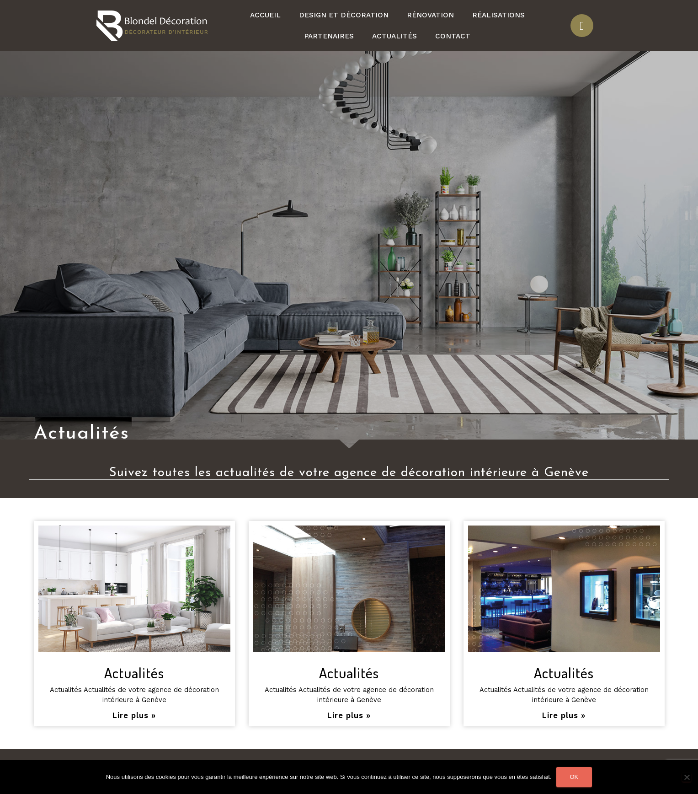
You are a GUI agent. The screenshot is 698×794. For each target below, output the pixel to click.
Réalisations (498, 15)
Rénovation (430, 15)
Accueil (265, 15)
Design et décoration (344, 15)
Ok (574, 776)
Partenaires (329, 36)
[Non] (686, 777)
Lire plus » (134, 715)
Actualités (394, 36)
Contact (452, 36)
